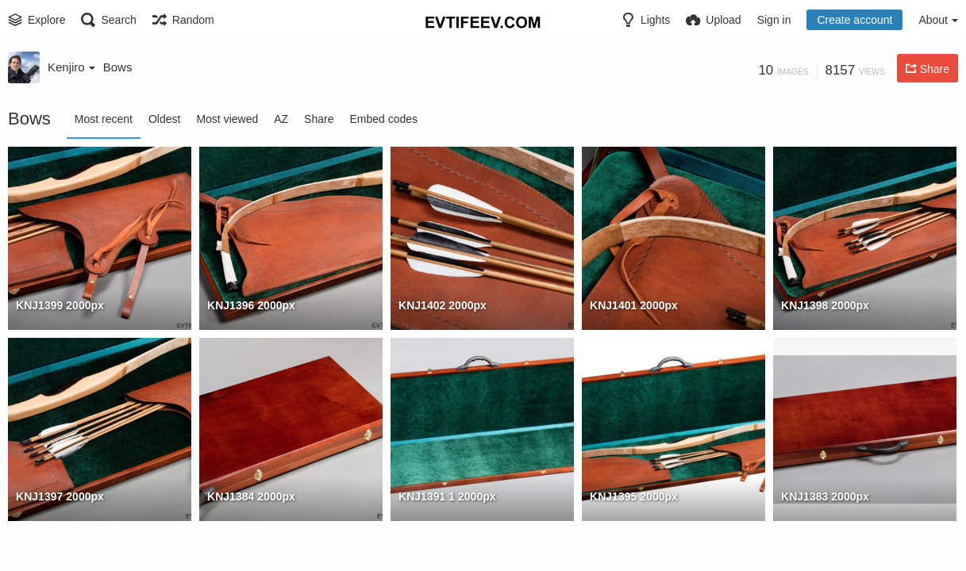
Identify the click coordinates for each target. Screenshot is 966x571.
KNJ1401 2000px (634, 305)
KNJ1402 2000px (442, 305)
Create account (854, 19)
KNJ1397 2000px (60, 496)
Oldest (164, 119)
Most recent (104, 119)
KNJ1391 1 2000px (447, 496)
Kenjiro (71, 67)
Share (318, 119)
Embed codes (383, 119)
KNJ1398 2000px (825, 305)
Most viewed (227, 119)
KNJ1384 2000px (251, 496)
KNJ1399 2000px (60, 305)
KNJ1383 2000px (825, 496)
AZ (281, 119)
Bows (118, 67)
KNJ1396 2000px (251, 305)
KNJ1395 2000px (634, 496)
